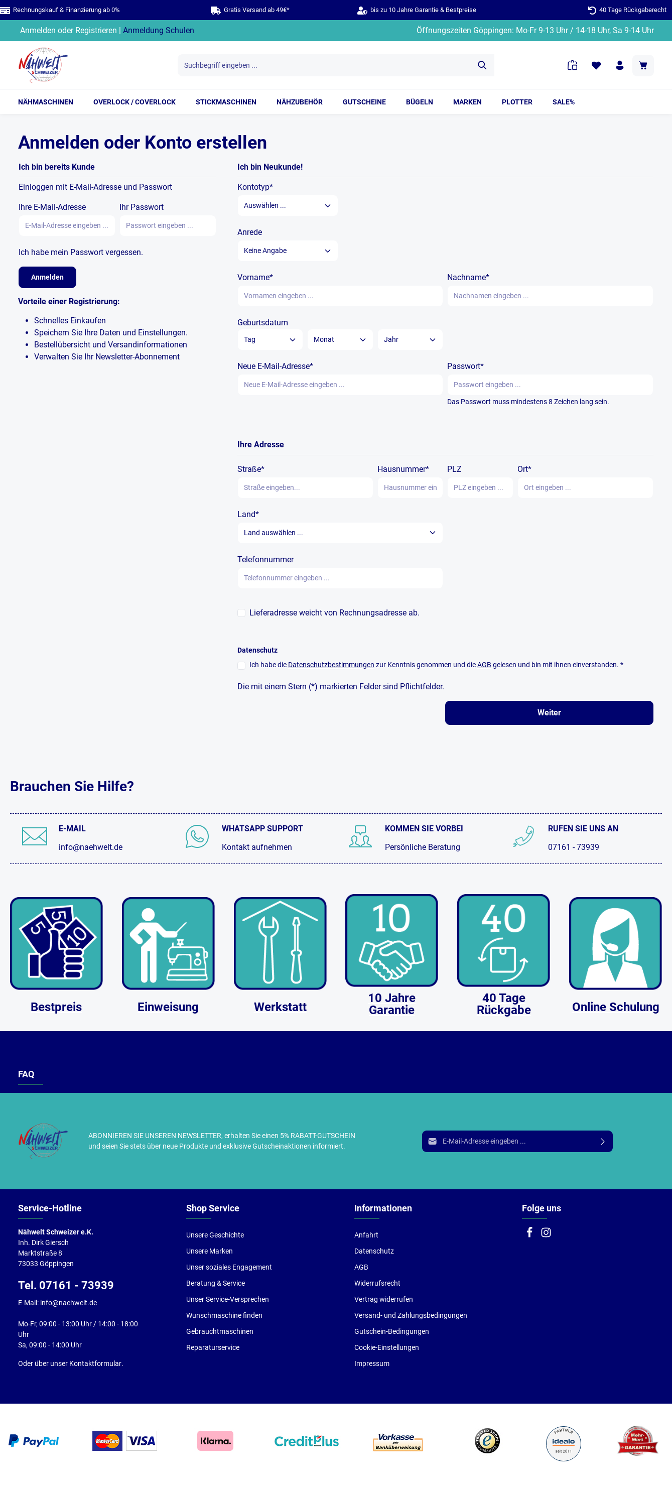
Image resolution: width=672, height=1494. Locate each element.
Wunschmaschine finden (224, 1315)
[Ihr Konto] (619, 65)
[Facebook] (530, 1235)
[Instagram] (546, 1235)
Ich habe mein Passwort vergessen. (81, 252)
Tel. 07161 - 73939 (66, 1285)
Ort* (524, 469)
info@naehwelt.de (90, 847)
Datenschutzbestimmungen (331, 665)
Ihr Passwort (141, 207)
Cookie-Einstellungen (386, 1347)
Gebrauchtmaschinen (219, 1331)
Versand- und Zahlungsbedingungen (410, 1315)
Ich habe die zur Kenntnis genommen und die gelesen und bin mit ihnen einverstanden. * (436, 665)
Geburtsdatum (262, 322)
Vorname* (255, 277)
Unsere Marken (209, 1251)
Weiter (549, 712)
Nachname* (468, 277)
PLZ (454, 469)
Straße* (250, 469)
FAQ (26, 1074)
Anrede (249, 232)
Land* (248, 514)
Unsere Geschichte (215, 1235)
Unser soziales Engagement (229, 1267)
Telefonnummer (265, 559)
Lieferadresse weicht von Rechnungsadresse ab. (334, 612)
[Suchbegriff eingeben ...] (325, 65)
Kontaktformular (95, 1363)
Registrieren (96, 30)
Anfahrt (366, 1235)
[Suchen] (482, 65)
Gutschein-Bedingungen (391, 1331)
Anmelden (38, 30)
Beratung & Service (215, 1283)
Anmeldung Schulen (158, 30)
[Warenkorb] (643, 65)
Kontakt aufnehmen (257, 847)
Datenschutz (374, 1251)
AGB (484, 665)
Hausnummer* (403, 469)
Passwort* (465, 366)
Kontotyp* (255, 187)
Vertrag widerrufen (383, 1299)
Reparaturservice (212, 1347)
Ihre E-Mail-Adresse (52, 207)
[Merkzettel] (596, 65)
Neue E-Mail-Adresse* (275, 366)
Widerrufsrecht (377, 1283)
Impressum (371, 1363)
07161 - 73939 (573, 847)
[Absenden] (603, 1141)
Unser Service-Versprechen (227, 1299)
